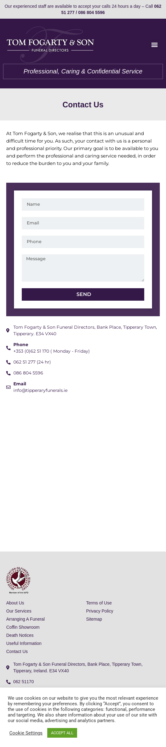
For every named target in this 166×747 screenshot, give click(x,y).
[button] (155, 44)
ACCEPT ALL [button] (62, 733)
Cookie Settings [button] (26, 733)
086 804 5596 (91, 12)
